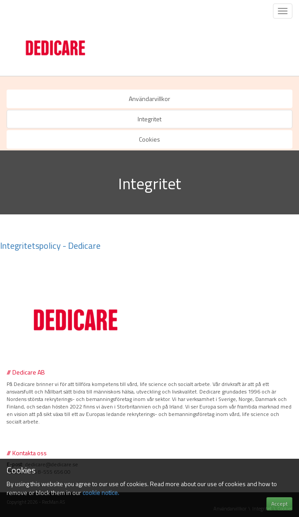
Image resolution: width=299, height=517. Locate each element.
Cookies (149, 139)
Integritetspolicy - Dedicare (50, 245)
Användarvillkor (149, 98)
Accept (279, 503)
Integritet (149, 119)
